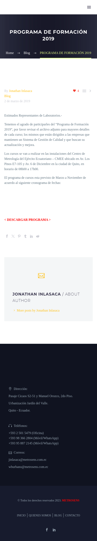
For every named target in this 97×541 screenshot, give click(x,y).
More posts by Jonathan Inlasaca (38, 310)
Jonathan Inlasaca (20, 91)
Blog (7, 96)
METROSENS (70, 500)
